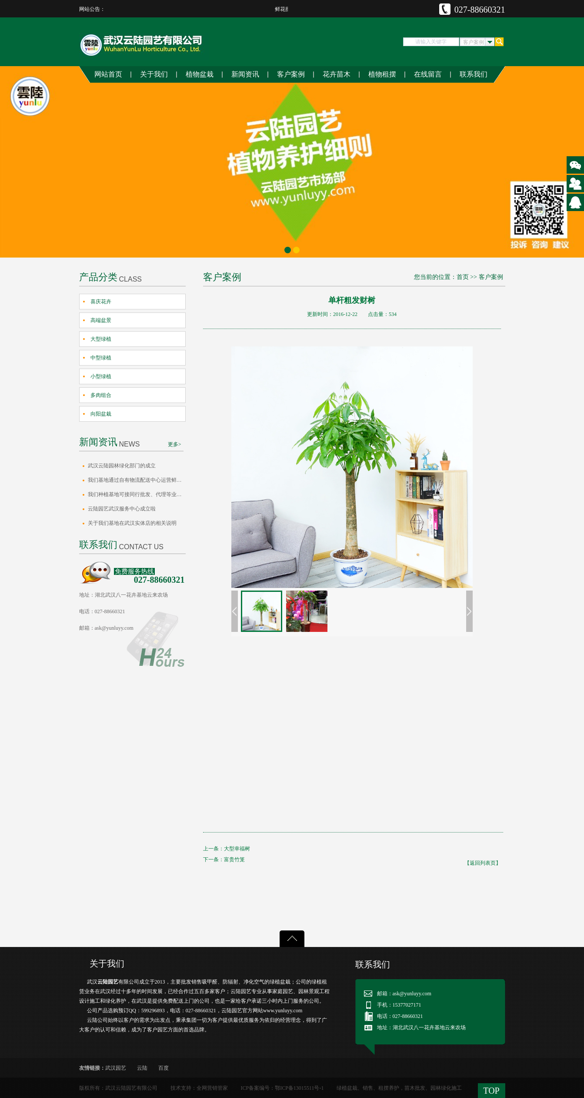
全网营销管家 (212, 1088)
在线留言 (428, 74)
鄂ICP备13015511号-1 (299, 1088)
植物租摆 (382, 74)
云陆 (142, 1068)
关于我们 (154, 74)
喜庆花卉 (100, 302)
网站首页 (108, 74)
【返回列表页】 (482, 863)
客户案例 (291, 74)
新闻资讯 (245, 74)
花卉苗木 (336, 74)
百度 (163, 1068)
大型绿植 (100, 339)
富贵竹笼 (234, 859)
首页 (463, 277)
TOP (491, 1090)
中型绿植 (100, 358)
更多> (174, 444)
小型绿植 (100, 376)
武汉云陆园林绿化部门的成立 (122, 466)
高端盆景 (100, 320)
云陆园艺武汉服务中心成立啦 (122, 509)
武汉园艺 (115, 1068)
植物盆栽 (200, 74)
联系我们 (473, 74)
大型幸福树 (237, 849)
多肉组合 (100, 395)
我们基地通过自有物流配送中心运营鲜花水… (137, 480)
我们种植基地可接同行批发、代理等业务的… (137, 494)
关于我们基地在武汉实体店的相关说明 (132, 523)
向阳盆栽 (100, 414)
